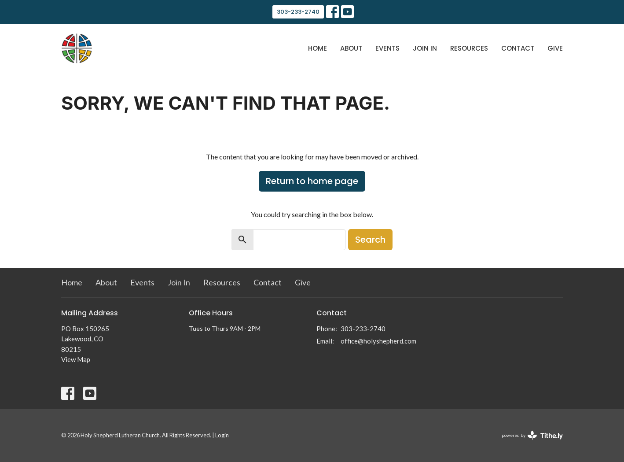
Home (317, 48)
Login (222, 435)
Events (387, 48)
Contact (517, 48)
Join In (425, 48)
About (351, 48)
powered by (532, 435)
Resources (469, 48)
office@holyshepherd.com (378, 341)
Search (370, 239)
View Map (75, 359)
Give (555, 48)
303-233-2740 (298, 11)
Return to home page (312, 181)
